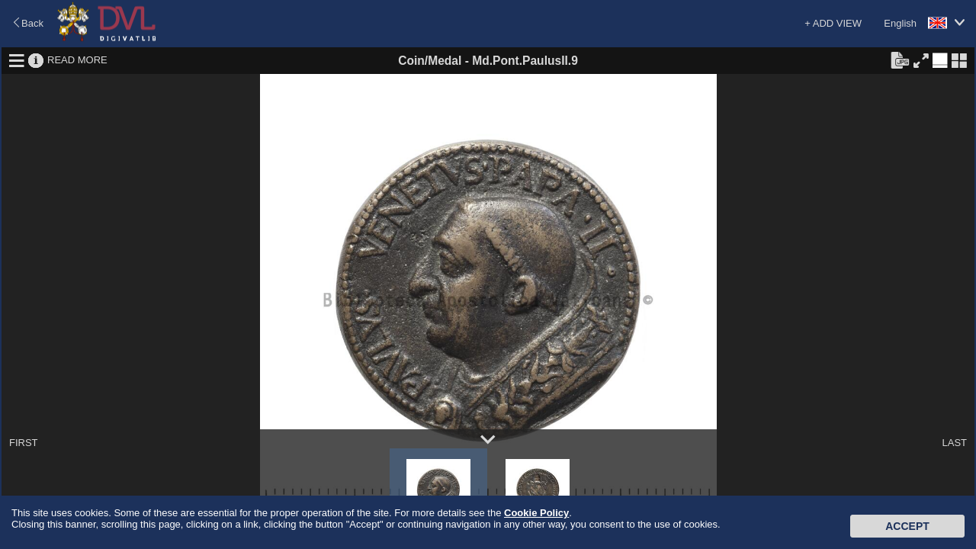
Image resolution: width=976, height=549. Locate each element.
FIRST (23, 442)
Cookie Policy (536, 512)
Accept (907, 526)
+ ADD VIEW (833, 23)
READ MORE (77, 60)
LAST (954, 442)
